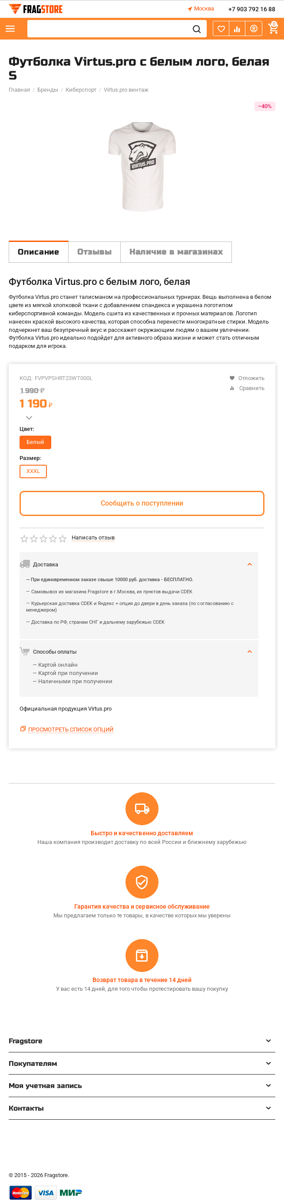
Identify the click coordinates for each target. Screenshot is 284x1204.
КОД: (26, 378)
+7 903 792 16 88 (251, 9)
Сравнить (246, 388)
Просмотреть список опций (70, 729)
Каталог (10, 29)
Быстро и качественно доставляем (142, 833)
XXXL (33, 471)
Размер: (30, 458)
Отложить (246, 378)
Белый (35, 442)
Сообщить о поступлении (142, 503)
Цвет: (27, 429)
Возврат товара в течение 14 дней (142, 979)
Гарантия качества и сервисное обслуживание (141, 906)
